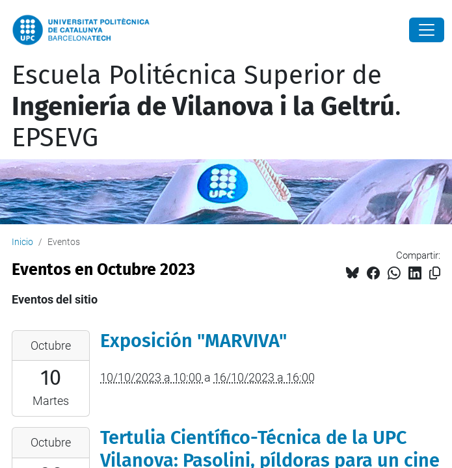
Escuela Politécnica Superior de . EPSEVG (206, 106)
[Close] (426, 30)
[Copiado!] (434, 273)
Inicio (22, 242)
